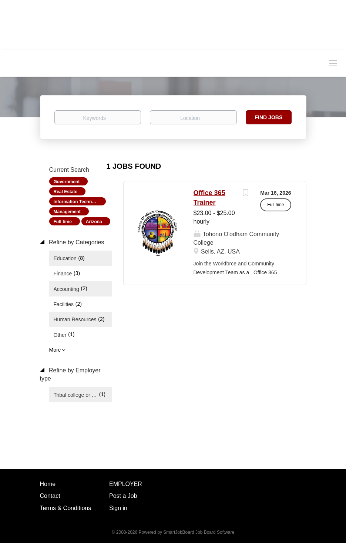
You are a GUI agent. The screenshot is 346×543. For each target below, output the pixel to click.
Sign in (118, 508)
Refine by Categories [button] (75, 242)
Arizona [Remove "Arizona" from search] (94, 221)
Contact (50, 496)
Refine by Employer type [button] (70, 374)
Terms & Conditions (65, 508)
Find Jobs (269, 117)
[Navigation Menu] (333, 62)
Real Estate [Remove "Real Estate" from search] (66, 191)
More (55, 350)
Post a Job (123, 496)
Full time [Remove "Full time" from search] (63, 221)
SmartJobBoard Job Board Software (198, 532)
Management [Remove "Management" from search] (67, 211)
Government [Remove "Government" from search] (67, 181)
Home (48, 484)
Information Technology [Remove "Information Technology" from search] (79, 201)
